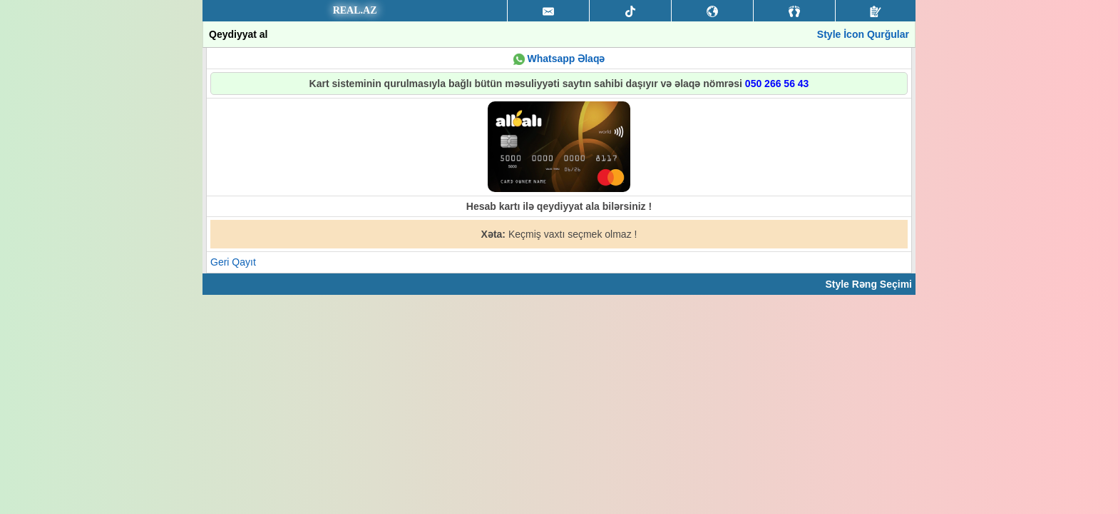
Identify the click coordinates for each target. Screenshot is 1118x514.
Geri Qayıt (233, 262)
